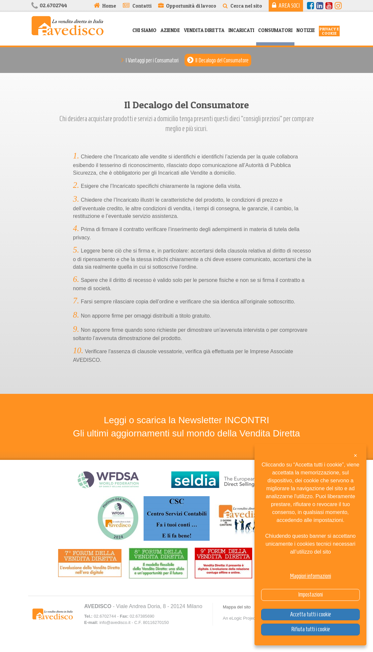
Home (109, 6)
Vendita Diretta (204, 30)
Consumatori (275, 30)
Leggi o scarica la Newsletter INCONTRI (186, 420)
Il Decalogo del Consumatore (222, 60)
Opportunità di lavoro (191, 6)
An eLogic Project (239, 618)
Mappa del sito (237, 606)
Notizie (305, 30)
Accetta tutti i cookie (310, 614)
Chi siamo (144, 30)
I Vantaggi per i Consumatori (152, 60)
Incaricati (241, 30)
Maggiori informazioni (310, 576)
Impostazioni (310, 594)
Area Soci (289, 5)
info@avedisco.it (114, 622)
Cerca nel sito (246, 6)
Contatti (142, 6)
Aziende (170, 30)
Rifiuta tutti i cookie (310, 629)
